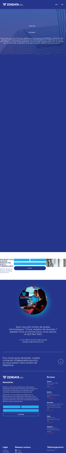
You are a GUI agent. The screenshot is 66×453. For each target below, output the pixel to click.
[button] (62, 4)
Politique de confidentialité (6, 450)
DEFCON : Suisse (51, 450)
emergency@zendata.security (33, 342)
